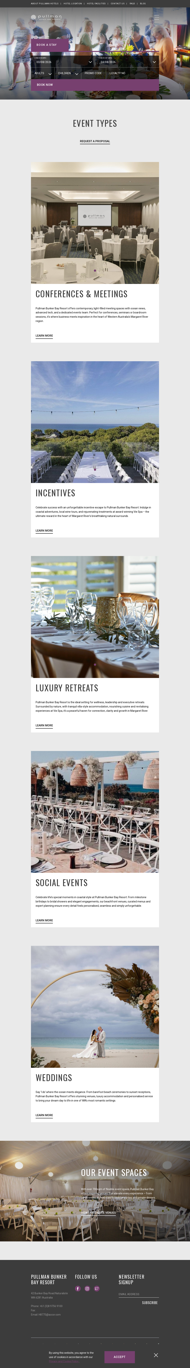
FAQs (132, 3)
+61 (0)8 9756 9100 (51, 1306)
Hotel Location (73, 3)
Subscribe (150, 1302)
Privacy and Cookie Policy (64, 1361)
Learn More (44, 335)
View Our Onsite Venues (98, 1212)
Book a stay (47, 45)
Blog (143, 3)
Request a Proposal (95, 141)
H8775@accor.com (50, 1314)
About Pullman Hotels (45, 3)
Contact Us (118, 3)
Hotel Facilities (96, 3)
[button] (95, 270)
